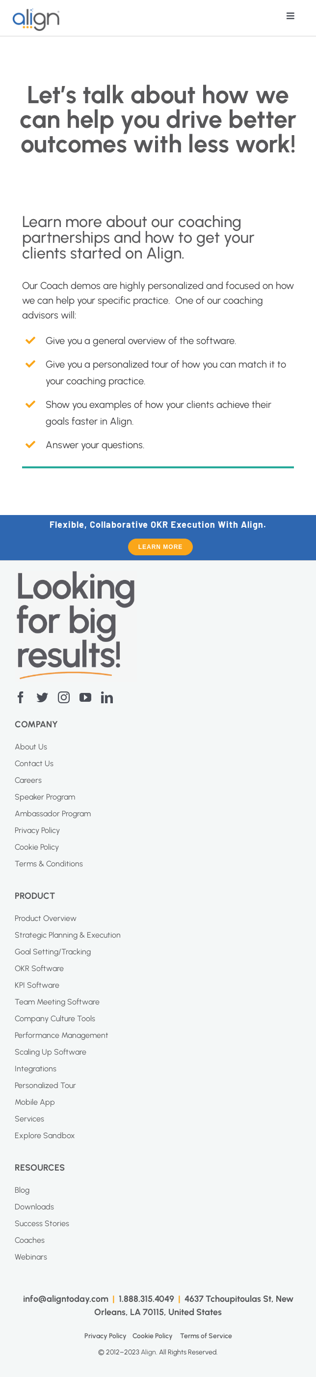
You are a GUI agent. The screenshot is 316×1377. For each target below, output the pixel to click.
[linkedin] (107, 697)
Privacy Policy (37, 830)
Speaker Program (45, 797)
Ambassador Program (53, 813)
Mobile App (35, 1102)
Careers (28, 780)
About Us (31, 746)
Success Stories (42, 1223)
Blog (22, 1190)
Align (148, 1352)
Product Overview (46, 918)
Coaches (30, 1240)
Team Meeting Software (57, 1001)
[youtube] (85, 697)
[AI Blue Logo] (36, 13)
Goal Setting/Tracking (53, 951)
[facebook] (20, 697)
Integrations (35, 1068)
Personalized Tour (45, 1085)
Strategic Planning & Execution (68, 935)
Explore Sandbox (45, 1135)
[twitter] (42, 697)
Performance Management (61, 1035)
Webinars (31, 1257)
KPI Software (37, 985)
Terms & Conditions (49, 863)
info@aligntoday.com (65, 1298)
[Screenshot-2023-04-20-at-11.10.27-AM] (76, 575)
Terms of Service (206, 1336)
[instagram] (64, 697)
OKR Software (39, 968)
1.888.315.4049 (146, 1298)
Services (29, 1118)
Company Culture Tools (55, 1018)
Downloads (34, 1206)
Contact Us (34, 763)
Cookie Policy (37, 847)
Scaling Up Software (50, 1052)
